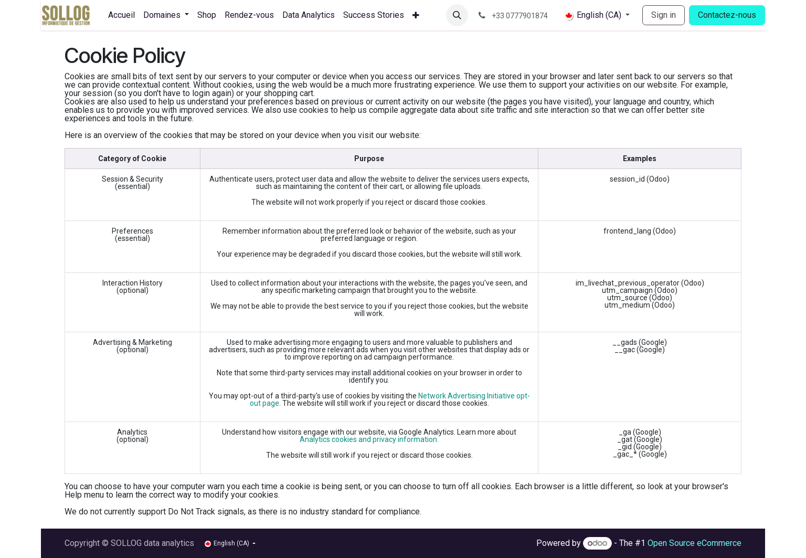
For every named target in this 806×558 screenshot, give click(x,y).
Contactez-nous (727, 15)
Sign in (663, 15)
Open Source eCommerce (694, 543)
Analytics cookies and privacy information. (369, 439)
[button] (457, 15)
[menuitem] (121, 15)
